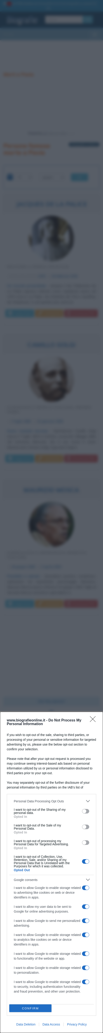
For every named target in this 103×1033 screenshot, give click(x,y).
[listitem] (51, 801)
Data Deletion (25, 1024)
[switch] (85, 811)
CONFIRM (30, 1008)
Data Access (51, 1024)
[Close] (94, 720)
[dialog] (51, 872)
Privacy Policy (77, 1024)
